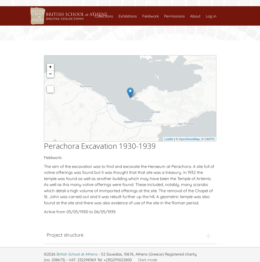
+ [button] (50, 67)
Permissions (174, 16)
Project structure (65, 235)
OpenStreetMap (189, 139)
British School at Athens (77, 254)
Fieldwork (150, 16)
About (195, 16)
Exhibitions (128, 16)
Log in (211, 16)
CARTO (209, 139)
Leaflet (168, 139)
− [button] (50, 74)
